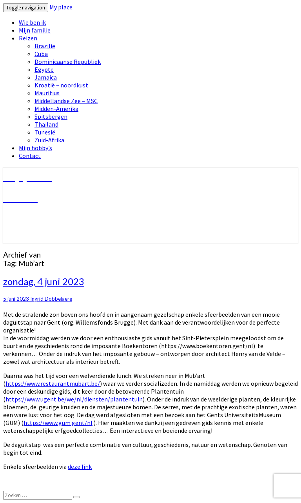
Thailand (46, 124)
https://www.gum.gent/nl (58, 423)
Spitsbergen (50, 116)
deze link (80, 466)
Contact (30, 156)
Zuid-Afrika (49, 140)
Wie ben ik (32, 22)
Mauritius (47, 93)
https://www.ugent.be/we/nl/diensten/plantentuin (74, 399)
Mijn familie (35, 30)
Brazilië (44, 46)
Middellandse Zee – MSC (66, 101)
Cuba (41, 54)
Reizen (28, 38)
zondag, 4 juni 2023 (43, 281)
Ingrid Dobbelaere (51, 299)
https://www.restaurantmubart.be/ (52, 383)
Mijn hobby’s (35, 148)
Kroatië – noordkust (61, 85)
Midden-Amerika (56, 109)
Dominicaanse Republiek (67, 61)
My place (61, 7)
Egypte (44, 69)
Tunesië (44, 132)
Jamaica (45, 77)
